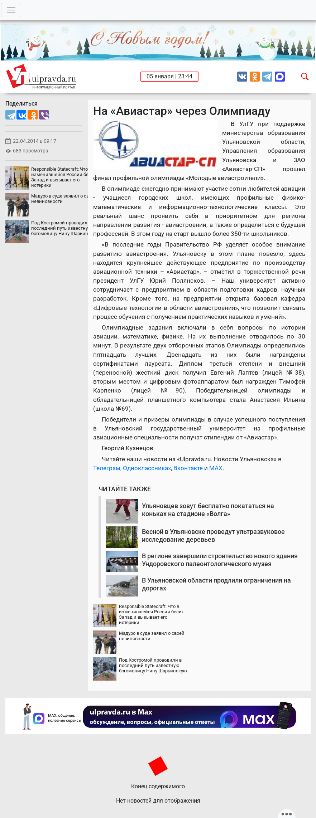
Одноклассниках (147, 468)
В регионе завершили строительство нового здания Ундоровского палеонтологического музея (220, 560)
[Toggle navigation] (11, 10)
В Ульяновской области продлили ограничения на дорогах (216, 584)
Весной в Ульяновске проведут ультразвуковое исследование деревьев (213, 535)
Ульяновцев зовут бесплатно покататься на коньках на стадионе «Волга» (208, 509)
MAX (215, 468)
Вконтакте (188, 468)
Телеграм (106, 468)
